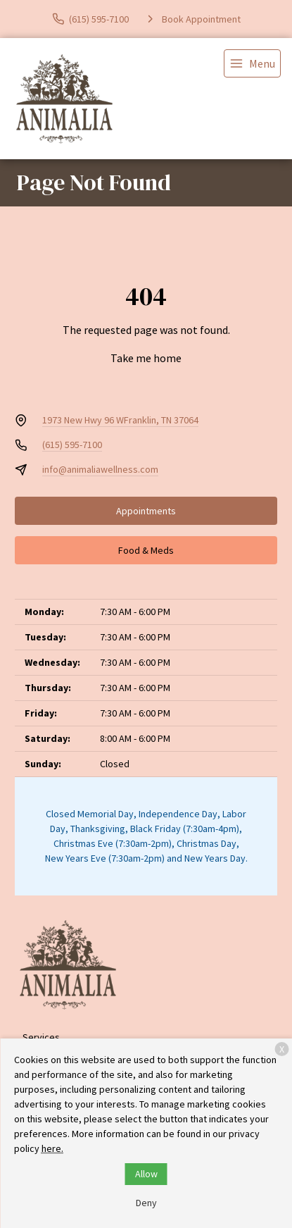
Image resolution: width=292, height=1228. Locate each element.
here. (52, 1148)
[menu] (252, 63)
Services (41, 1037)
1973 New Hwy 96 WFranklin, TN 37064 (120, 420)
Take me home (146, 358)
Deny (146, 1202)
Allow (146, 1173)
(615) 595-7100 (72, 444)
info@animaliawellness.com (100, 469)
